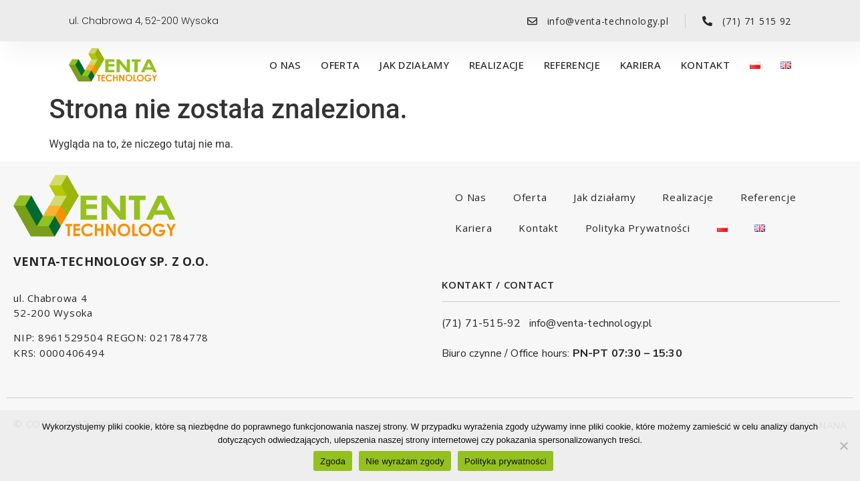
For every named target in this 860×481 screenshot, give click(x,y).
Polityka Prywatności (637, 227)
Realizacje (496, 64)
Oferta (340, 64)
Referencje (572, 64)
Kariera (640, 64)
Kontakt (705, 64)
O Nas (285, 64)
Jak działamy (414, 64)
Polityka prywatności (505, 461)
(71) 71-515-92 (485, 323)
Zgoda (332, 461)
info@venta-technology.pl (591, 323)
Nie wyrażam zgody (405, 461)
